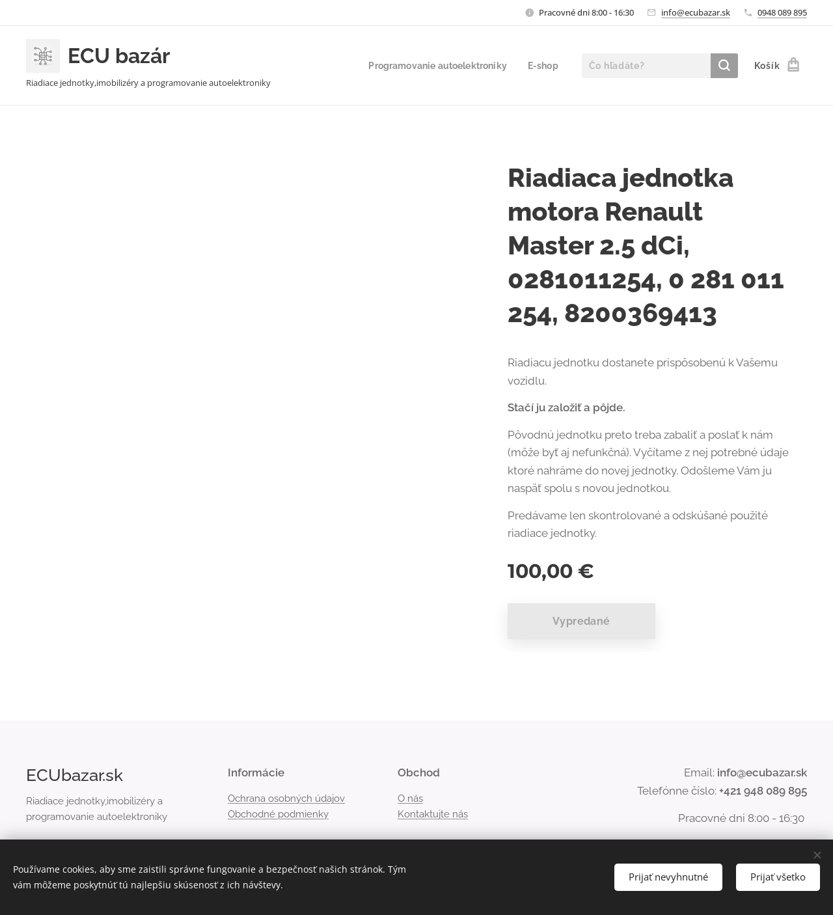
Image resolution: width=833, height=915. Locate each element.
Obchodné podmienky (278, 814)
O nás (410, 798)
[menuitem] (434, 65)
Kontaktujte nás (433, 814)
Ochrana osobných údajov (286, 798)
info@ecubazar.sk (695, 12)
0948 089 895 (782, 12)
